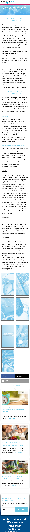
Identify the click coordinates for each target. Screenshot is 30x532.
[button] (8, 376)
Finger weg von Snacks (22, 334)
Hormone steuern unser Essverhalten (7, 334)
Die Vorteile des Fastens (7, 282)
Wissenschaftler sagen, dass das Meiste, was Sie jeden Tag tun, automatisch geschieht (14, 409)
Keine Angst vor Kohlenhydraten (22, 282)
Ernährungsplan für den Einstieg (7, 359)
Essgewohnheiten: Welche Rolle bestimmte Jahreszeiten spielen (12, 477)
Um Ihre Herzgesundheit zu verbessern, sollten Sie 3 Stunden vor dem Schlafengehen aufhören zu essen (14, 444)
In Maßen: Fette (22, 306)
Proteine (8, 306)
